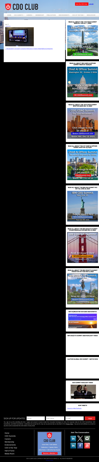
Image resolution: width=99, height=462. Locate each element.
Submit (90, 418)
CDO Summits (19, 15)
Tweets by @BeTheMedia (74, 408)
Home (9, 15)
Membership (39, 15)
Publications (51, 15)
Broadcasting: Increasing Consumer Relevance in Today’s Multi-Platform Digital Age (29, 48)
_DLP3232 (7, 26)
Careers (29, 15)
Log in (91, 4)
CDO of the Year (78, 15)
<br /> (81, 345)
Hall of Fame (9, 451)
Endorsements (64, 15)
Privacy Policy (69, 424)
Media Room (91, 15)
